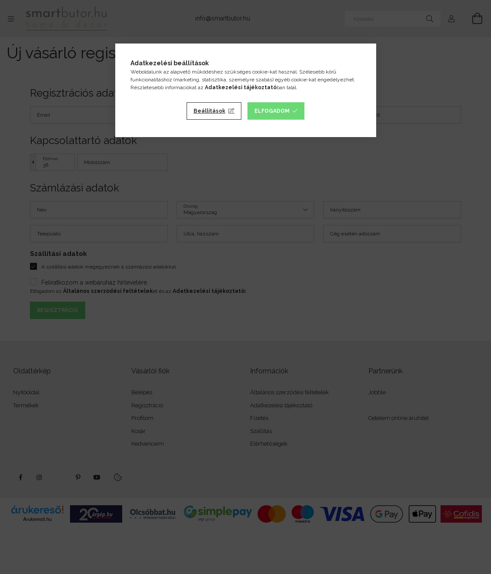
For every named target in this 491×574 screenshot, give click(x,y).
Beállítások (209, 111)
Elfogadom (272, 111)
